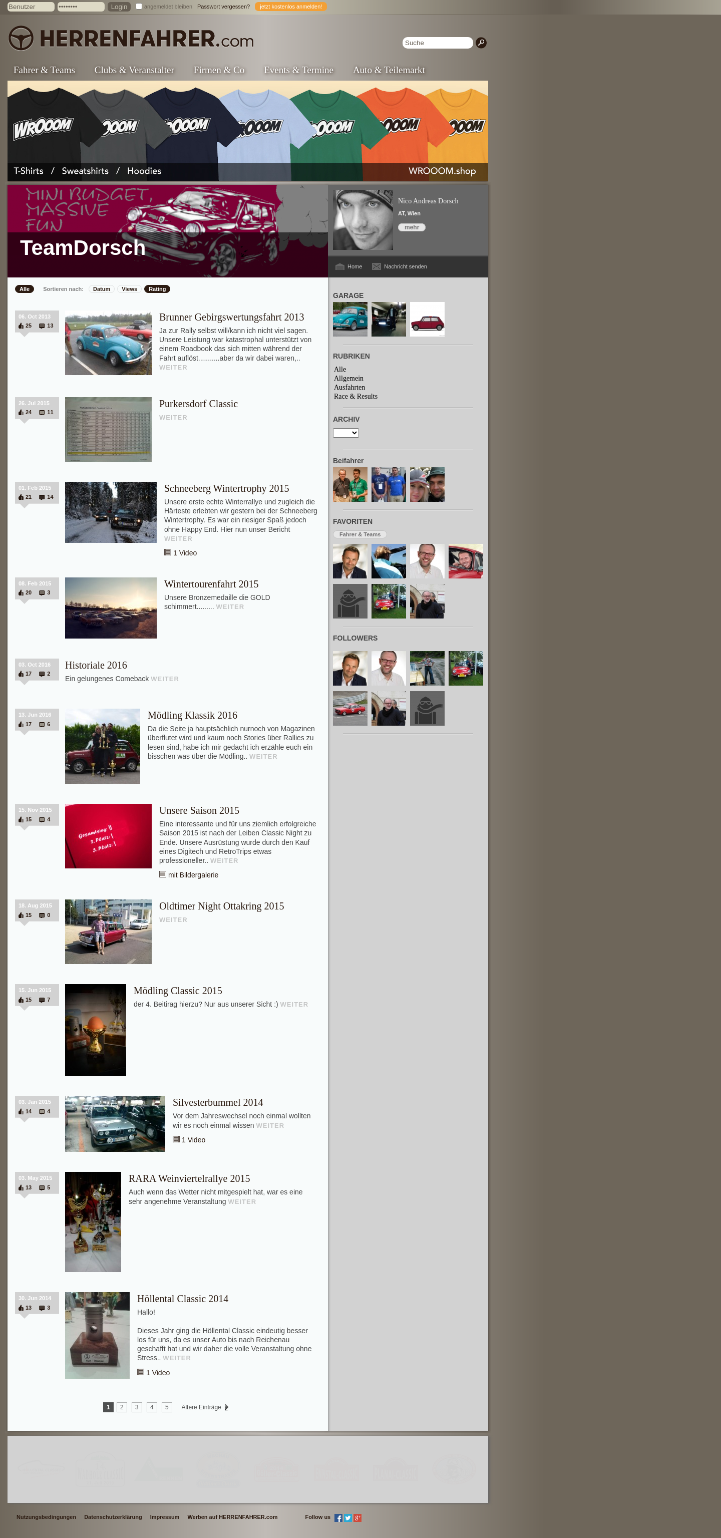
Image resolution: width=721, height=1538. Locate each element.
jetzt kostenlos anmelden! (291, 7)
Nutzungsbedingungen (46, 1517)
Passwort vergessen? (223, 7)
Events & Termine (298, 70)
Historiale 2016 (96, 665)
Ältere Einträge (201, 1407)
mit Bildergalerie (193, 875)
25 (29, 326)
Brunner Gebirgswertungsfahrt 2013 (231, 317)
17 (29, 674)
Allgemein (349, 378)
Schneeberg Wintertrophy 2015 (226, 488)
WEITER (173, 367)
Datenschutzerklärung (113, 1517)
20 (29, 592)
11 (50, 412)
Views (129, 289)
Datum (101, 289)
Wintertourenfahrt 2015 (211, 583)
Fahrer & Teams (44, 70)
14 (50, 497)
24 (29, 412)
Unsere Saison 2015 (199, 810)
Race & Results (356, 396)
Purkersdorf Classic (198, 403)
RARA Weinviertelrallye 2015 (189, 1178)
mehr (412, 227)
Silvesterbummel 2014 (218, 1102)
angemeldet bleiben (168, 7)
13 (50, 326)
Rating (157, 289)
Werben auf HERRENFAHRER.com (232, 1517)
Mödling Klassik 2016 (192, 715)
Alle (25, 289)
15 (29, 819)
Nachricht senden (405, 266)
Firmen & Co (219, 70)
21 (29, 497)
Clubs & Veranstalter (134, 70)
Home (354, 266)
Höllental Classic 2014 (182, 1298)
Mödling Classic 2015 (178, 990)
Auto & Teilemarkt (389, 70)
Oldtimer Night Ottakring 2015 (221, 905)
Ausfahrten (349, 387)
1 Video (185, 553)
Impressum (165, 1517)
